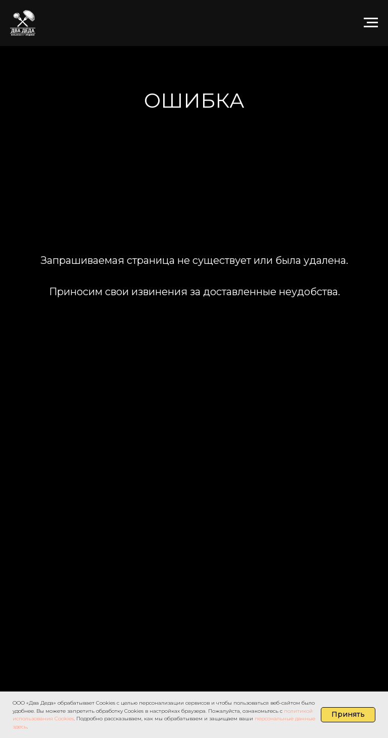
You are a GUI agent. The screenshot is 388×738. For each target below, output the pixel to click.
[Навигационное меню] (371, 23)
